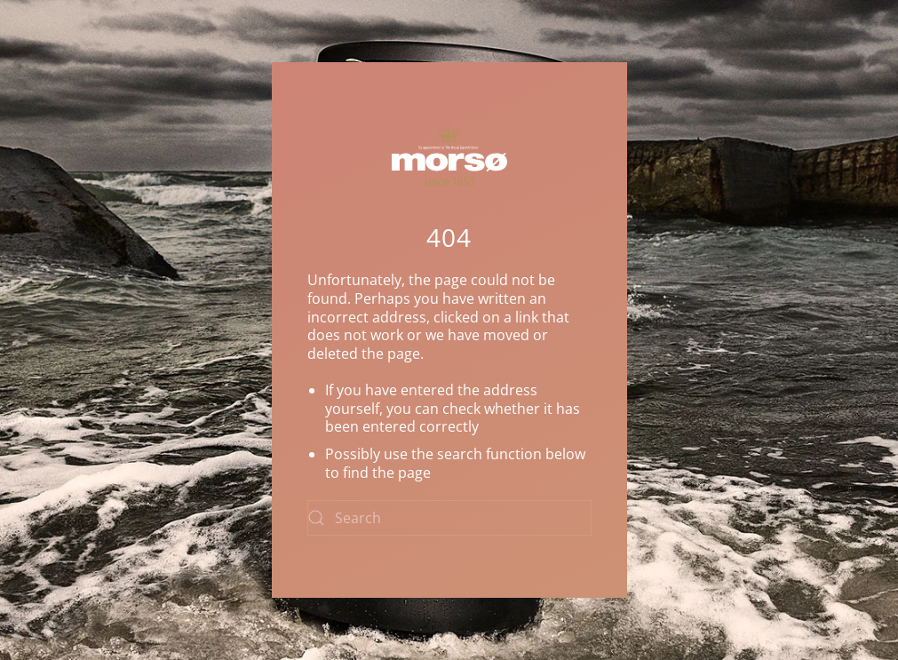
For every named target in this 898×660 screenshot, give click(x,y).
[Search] (449, 518)
